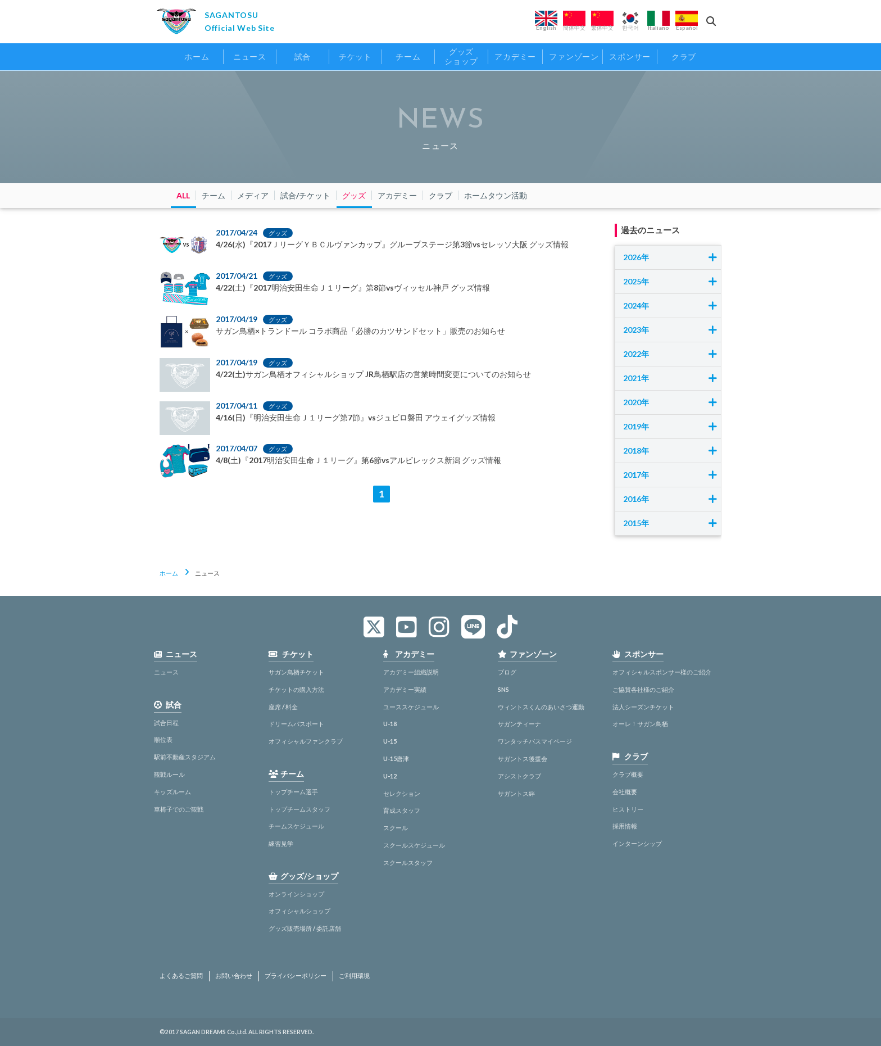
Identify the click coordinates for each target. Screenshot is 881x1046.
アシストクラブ (519, 776)
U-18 (390, 723)
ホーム (169, 573)
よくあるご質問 (181, 975)
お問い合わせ (233, 975)
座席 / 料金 (283, 706)
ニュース (166, 672)
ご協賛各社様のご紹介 (643, 689)
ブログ (507, 672)
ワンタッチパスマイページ (535, 741)
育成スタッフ (401, 810)
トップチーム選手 (293, 791)
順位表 (163, 739)
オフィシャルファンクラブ (306, 741)
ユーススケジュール (411, 706)
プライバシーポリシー (295, 975)
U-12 (390, 776)
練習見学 (281, 843)
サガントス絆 (516, 793)
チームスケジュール (296, 826)
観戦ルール (169, 774)
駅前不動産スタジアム (185, 756)
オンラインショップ (296, 894)
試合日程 (166, 722)
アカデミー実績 (404, 689)
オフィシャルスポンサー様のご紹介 (661, 672)
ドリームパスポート (296, 723)
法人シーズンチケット (643, 706)
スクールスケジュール (414, 845)
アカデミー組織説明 (411, 672)
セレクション (401, 793)
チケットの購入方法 (296, 689)
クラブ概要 (627, 774)
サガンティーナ (519, 723)
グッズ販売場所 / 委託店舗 (305, 928)
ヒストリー (627, 809)
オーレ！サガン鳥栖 (640, 723)
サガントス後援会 (522, 758)
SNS (503, 689)
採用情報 (624, 826)
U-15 (390, 741)
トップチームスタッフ (299, 809)
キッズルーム (172, 791)
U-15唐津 (396, 758)
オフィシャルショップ (299, 910)
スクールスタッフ (408, 862)
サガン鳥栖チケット (296, 672)
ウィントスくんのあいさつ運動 (541, 706)
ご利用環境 (354, 975)
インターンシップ (637, 843)
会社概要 (624, 791)
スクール (395, 827)
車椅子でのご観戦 (178, 809)
